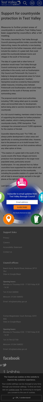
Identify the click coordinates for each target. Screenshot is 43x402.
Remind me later (25, 213)
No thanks (16, 213)
